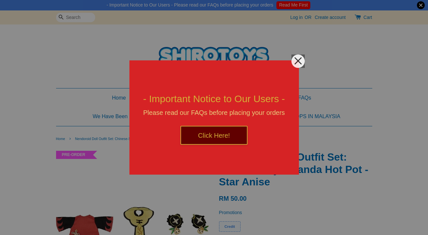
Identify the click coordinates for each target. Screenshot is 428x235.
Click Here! (214, 135)
